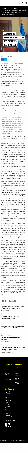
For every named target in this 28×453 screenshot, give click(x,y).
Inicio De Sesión (8, 379)
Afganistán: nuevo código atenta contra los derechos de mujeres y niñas (12, 307)
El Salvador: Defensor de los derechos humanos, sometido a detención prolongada (12, 337)
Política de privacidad (7, 374)
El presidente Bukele (7, 63)
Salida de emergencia (17, 378)
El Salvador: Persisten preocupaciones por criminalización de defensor (12, 327)
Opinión (16, 370)
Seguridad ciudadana (17, 382)
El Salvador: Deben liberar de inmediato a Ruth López (9, 317)
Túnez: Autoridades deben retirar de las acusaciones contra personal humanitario (13, 349)
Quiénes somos (8, 370)
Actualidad (12, 8)
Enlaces (16, 373)
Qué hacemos (7, 368)
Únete (18, 3)
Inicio (4, 8)
